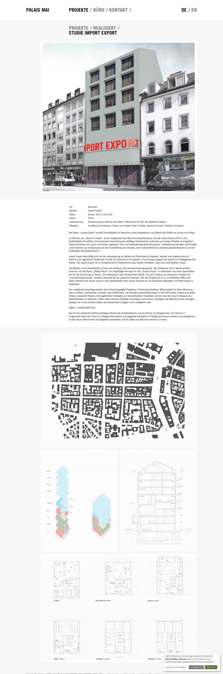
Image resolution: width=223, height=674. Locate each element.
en (194, 10)
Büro (98, 10)
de (184, 10)
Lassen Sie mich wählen (175, 667)
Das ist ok (211, 667)
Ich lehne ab (196, 667)
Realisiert (104, 28)
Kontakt (118, 10)
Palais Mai (37, 10)
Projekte (78, 10)
